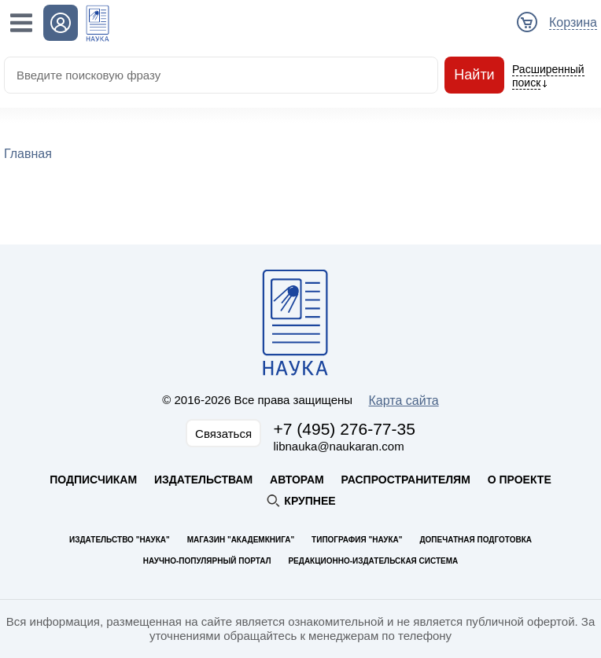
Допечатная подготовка (475, 539)
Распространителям (405, 479)
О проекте (519, 479)
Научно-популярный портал (207, 561)
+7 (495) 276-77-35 (344, 429)
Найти (474, 75)
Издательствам (203, 479)
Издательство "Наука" (119, 539)
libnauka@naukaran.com (339, 446)
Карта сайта (404, 400)
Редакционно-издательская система (373, 561)
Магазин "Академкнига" (241, 539)
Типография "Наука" (357, 539)
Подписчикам (93, 479)
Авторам (297, 479)
